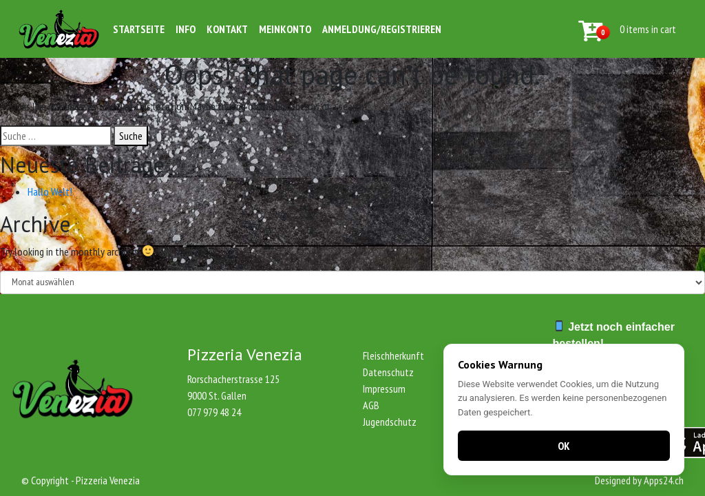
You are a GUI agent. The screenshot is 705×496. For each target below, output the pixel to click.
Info (186, 29)
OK (564, 446)
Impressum (384, 388)
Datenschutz (388, 372)
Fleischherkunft (393, 355)
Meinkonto (285, 29)
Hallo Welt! (50, 191)
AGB (371, 405)
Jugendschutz (390, 421)
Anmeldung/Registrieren (381, 29)
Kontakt (227, 29)
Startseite (139, 29)
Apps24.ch (664, 480)
